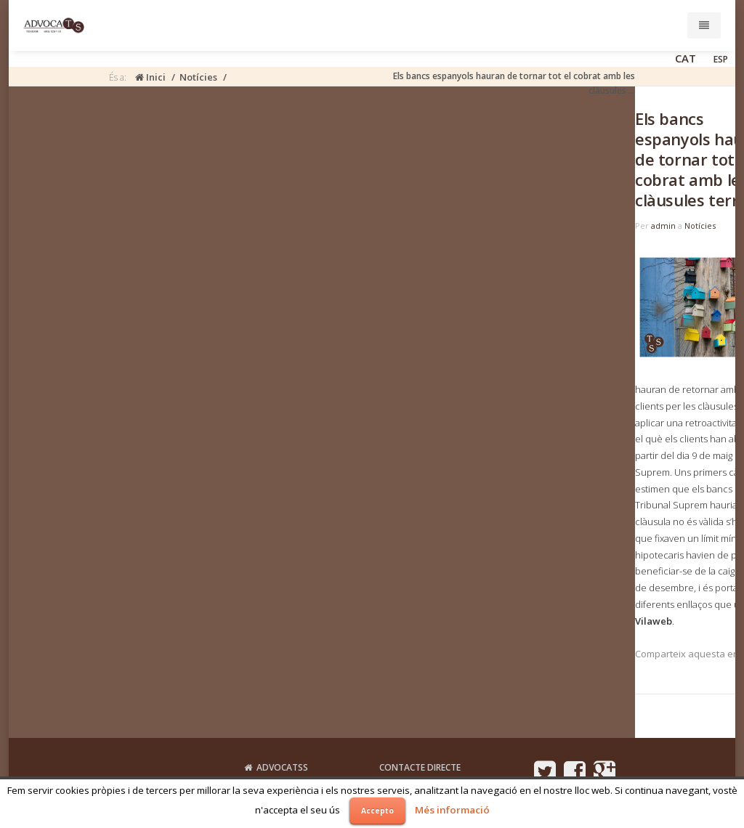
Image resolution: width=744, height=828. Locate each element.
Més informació (452, 809)
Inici (150, 77)
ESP (720, 59)
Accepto (377, 810)
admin (663, 225)
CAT (685, 58)
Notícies (198, 77)
